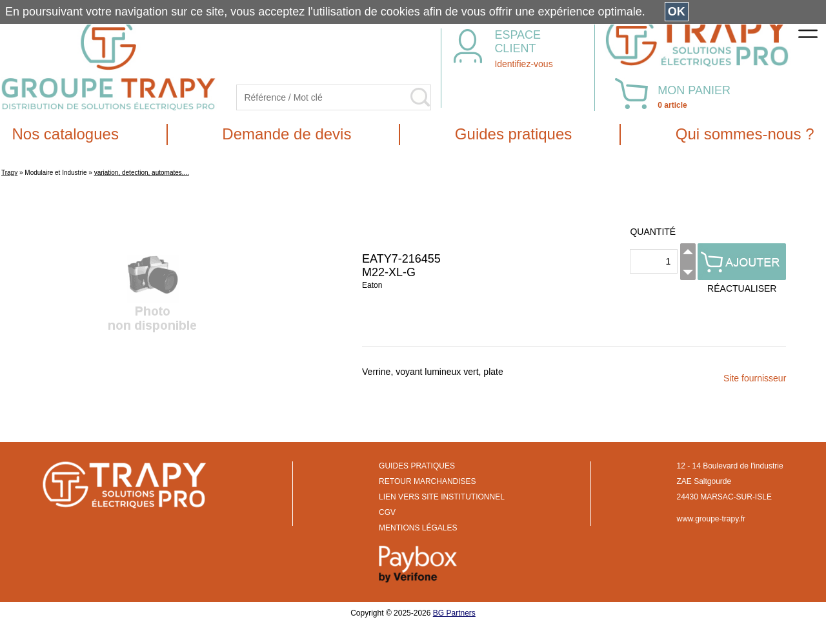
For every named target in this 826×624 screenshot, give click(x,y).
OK (676, 11)
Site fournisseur (754, 378)
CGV (387, 512)
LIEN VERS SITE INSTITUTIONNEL (442, 496)
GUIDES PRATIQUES (417, 465)
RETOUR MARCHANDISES (427, 481)
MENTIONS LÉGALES (418, 527)
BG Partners (454, 613)
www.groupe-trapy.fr (711, 518)
